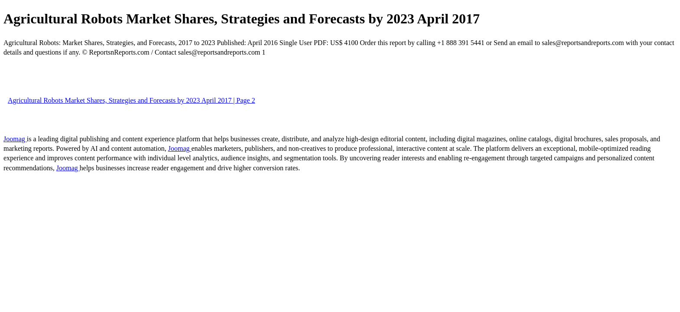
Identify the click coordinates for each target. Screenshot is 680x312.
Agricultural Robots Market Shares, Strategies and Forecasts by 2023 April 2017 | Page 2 (131, 100)
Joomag (15, 139)
